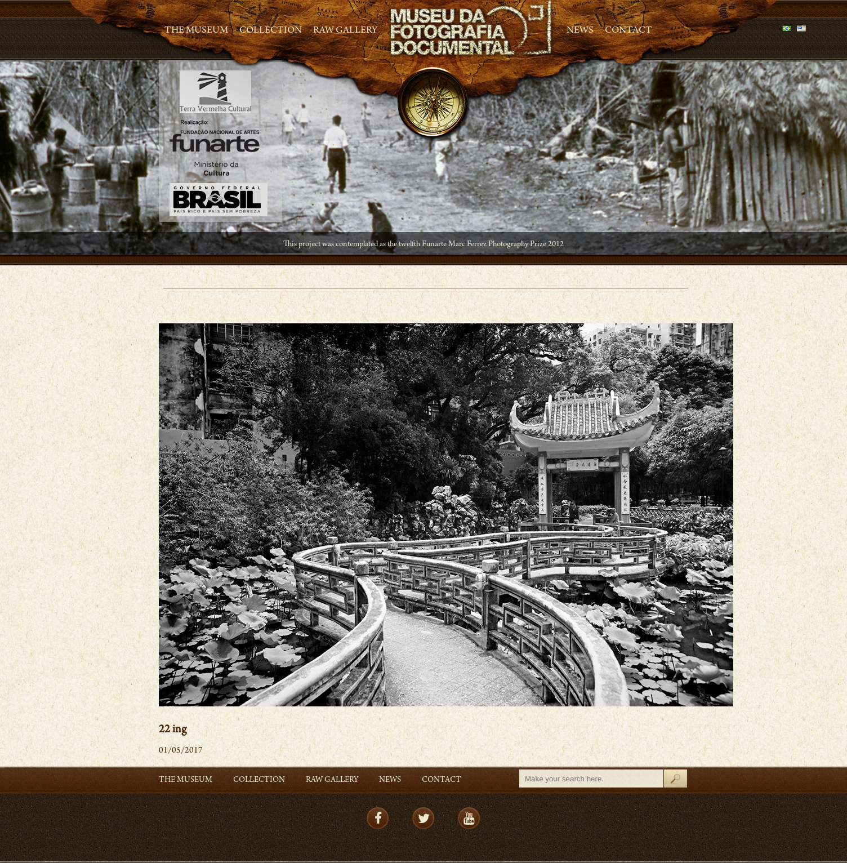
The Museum (196, 31)
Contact (628, 31)
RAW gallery (345, 31)
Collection (270, 31)
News (580, 31)
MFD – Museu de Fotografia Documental (472, 28)
